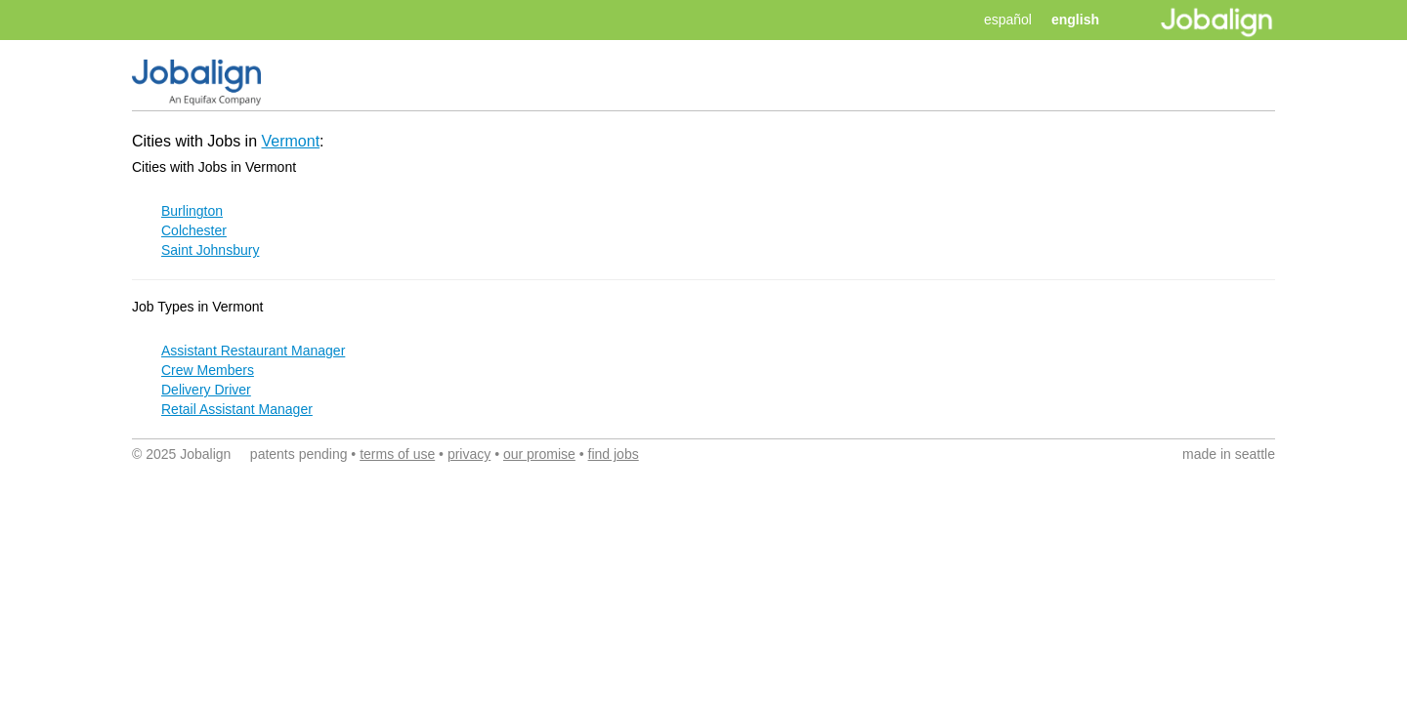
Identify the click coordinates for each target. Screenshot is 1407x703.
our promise (539, 454)
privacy (469, 454)
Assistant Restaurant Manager (253, 350)
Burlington (192, 211)
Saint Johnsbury (210, 250)
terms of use (397, 454)
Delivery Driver (206, 389)
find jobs (613, 454)
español (1008, 19)
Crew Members (207, 370)
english (1075, 19)
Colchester (194, 230)
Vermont (291, 141)
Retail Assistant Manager (237, 409)
